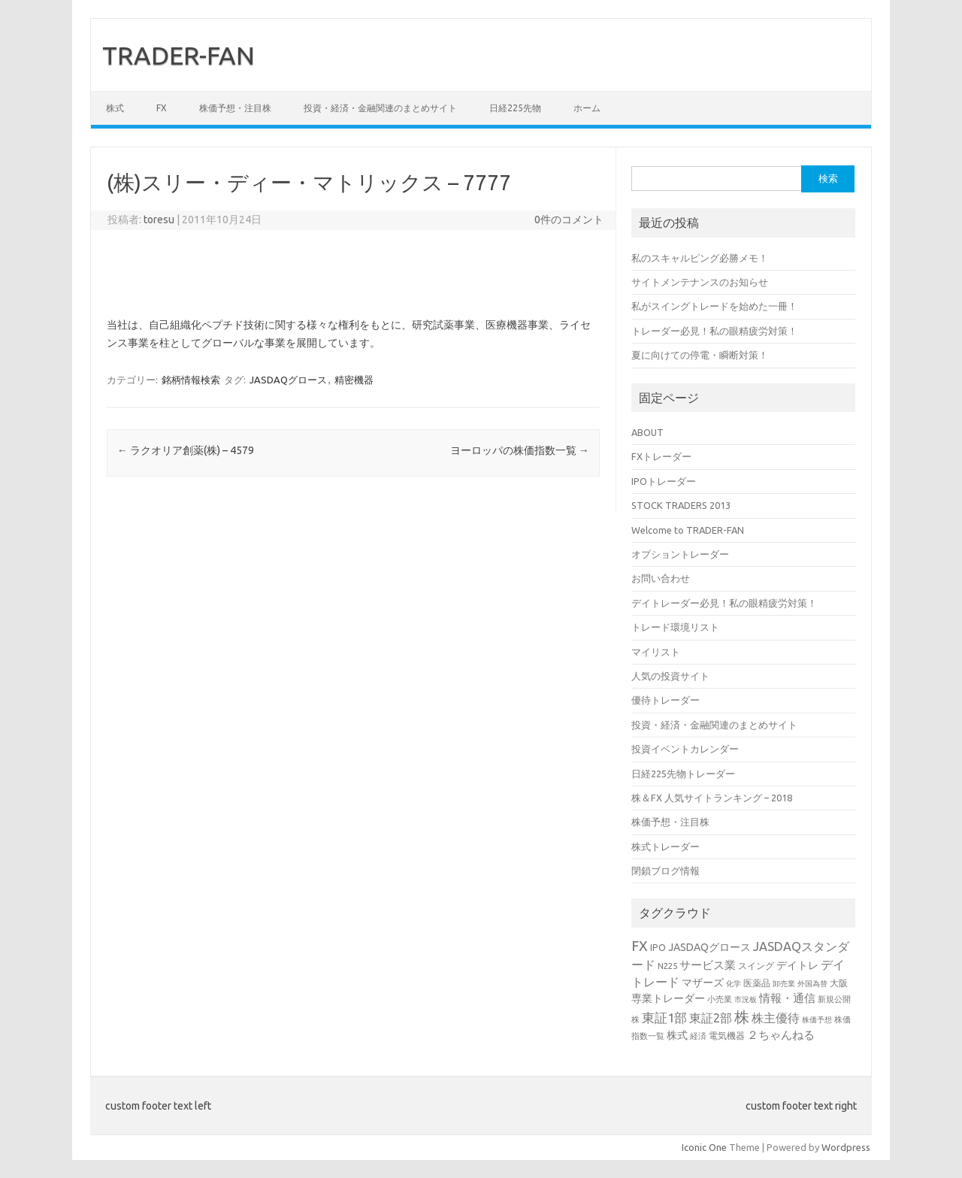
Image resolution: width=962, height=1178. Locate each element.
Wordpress (845, 1147)
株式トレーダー (665, 846)
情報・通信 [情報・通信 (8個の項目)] (787, 998)
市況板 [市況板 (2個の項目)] (745, 999)
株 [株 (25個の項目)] (741, 1016)
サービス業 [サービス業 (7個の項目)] (707, 964)
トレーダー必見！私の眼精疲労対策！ (714, 331)
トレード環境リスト (675, 627)
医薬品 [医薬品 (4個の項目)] (756, 982)
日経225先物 (515, 108)
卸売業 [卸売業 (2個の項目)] (784, 984)
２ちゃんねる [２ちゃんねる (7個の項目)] (781, 1034)
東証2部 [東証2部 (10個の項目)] (710, 1018)
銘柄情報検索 (191, 379)
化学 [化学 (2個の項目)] (733, 984)
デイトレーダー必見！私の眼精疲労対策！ (724, 603)
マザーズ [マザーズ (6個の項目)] (703, 983)
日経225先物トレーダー (683, 773)
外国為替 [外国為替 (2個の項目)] (812, 984)
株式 (115, 108)
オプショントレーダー (680, 554)
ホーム (586, 108)
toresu (159, 219)
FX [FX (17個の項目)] (639, 945)
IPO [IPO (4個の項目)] (658, 947)
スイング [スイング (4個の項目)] (756, 965)
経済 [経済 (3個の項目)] (698, 1035)
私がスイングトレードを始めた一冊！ (714, 306)
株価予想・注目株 (235, 108)
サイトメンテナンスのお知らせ (699, 282)
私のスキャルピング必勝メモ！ (699, 258)
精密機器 (354, 379)
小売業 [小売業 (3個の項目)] (719, 999)
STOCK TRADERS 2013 (681, 505)
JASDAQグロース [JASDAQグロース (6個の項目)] (709, 947)
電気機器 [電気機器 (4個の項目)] (727, 1035)
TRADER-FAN (178, 55)
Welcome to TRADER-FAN (687, 530)
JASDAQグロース (288, 379)
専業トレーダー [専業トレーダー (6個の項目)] (668, 998)
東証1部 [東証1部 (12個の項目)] (664, 1017)
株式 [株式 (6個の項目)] (677, 1035)
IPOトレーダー (663, 481)
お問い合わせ (660, 578)
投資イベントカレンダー (685, 748)
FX (161, 108)
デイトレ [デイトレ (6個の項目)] (797, 965)
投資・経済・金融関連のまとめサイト (380, 108)
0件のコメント (569, 219)
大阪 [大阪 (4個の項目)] (839, 982)
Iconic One (704, 1147)
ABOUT (647, 432)
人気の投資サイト (670, 676)
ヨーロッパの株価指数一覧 (519, 450)
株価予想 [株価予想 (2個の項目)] (817, 1020)
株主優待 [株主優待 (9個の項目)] (776, 1018)
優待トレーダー (665, 700)
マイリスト (655, 652)
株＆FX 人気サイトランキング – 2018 (711, 797)
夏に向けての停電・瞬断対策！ (699, 355)
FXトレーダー (661, 456)
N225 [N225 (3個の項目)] (667, 966)
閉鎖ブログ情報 (665, 870)
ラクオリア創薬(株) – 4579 (185, 450)
